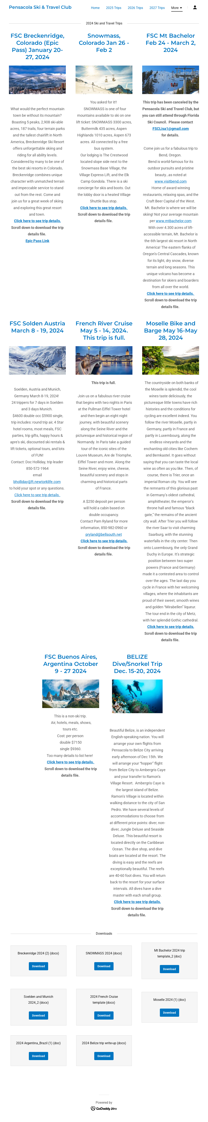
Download (38, 966)
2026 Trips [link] (135, 8)
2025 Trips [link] (113, 8)
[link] (40, 8)
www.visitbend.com (171, 181)
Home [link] (95, 8)
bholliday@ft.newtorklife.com (37, 482)
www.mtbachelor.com (174, 221)
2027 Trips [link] (157, 8)
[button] (177, 8)
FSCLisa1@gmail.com (171, 128)
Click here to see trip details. (37, 495)
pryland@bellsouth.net (104, 534)
